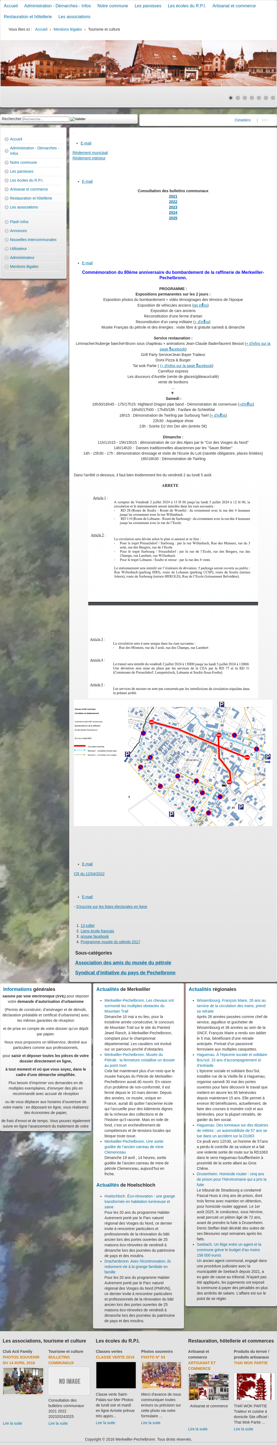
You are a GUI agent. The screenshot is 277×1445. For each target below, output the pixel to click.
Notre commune (112, 6)
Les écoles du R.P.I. (187, 6)
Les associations (74, 16)
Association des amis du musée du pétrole (123, 962)
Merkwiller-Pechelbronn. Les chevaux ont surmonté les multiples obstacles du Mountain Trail (139, 1005)
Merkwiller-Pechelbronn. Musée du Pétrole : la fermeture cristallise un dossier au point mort (139, 1060)
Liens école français (97, 931)
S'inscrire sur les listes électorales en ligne (111, 906)
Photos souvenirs (157, 1351)
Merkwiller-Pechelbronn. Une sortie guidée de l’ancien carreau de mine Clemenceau (133, 1146)
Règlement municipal (90, 152)
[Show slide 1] (231, 98)
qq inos (200, 305)
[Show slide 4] (252, 98)
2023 (173, 207)
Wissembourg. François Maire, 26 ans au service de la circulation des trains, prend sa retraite (231, 1005)
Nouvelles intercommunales (33, 239)
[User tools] (73, 133)
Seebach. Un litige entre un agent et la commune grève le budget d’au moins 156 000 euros (229, 1249)
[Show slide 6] (266, 98)
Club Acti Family (17, 1351)
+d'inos (246, 404)
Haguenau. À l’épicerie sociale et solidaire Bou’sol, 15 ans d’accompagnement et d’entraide (232, 1060)
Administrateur (22, 257)
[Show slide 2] (238, 98)
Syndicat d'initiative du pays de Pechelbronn (125, 972)
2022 (173, 202)
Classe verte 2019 (115, 1357)
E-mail (86, 143)
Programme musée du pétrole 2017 (110, 942)
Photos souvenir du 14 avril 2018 (21, 1360)
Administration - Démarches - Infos (57, 6)
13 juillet (87, 925)
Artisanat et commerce (234, 6)
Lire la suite (12, 1423)
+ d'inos (201, 322)
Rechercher (11, 119)
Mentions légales (24, 266)
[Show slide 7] (273, 98)
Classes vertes (109, 1351)
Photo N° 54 (153, 1357)
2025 (173, 218)
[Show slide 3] (245, 98)
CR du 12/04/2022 (89, 874)
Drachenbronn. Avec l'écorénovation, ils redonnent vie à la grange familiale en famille (137, 1266)
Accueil (11, 6)
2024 (173, 212)
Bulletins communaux (61, 1360)
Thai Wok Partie (251, 1363)
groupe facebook (95, 936)
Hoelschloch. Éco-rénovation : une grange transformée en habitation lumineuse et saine (139, 1201)
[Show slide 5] (259, 98)
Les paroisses (148, 6)
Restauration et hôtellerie (28, 16)
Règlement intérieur (88, 158)
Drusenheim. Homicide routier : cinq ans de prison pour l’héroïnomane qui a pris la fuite (232, 1179)
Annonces (18, 231)
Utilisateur (18, 248)
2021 (173, 196)
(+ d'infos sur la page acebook (186, 366)
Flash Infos (19, 222)
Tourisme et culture (65, 1351)
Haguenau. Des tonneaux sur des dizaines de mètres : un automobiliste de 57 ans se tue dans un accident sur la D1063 (232, 1130)
